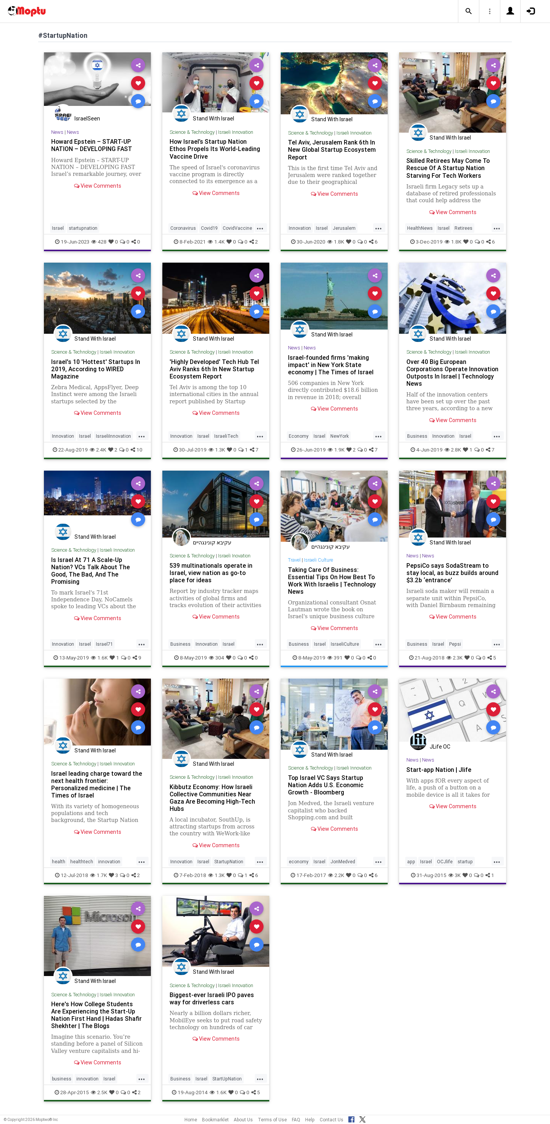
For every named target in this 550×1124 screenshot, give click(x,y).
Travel (294, 560)
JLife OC (440, 746)
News (57, 132)
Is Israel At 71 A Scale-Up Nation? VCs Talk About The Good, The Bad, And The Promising (91, 570)
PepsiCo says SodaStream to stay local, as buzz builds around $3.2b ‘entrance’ (448, 573)
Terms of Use (272, 1119)
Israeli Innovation (236, 132)
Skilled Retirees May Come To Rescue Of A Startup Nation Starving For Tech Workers (448, 168)
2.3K (454, 657)
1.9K (336, 449)
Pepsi (455, 644)
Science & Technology (192, 132)
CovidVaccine (237, 228)
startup (465, 861)
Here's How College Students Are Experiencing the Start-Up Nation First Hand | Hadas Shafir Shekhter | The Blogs (96, 1015)
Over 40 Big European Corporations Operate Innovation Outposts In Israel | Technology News (449, 372)
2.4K (98, 449)
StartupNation (228, 861)
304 (216, 657)
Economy (299, 436)
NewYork (339, 436)
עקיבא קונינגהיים (212, 542)
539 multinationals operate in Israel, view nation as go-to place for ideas (212, 573)
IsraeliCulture (345, 644)
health (58, 861)
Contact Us (331, 1119)
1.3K (217, 449)
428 (99, 241)
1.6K (99, 657)
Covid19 (209, 228)
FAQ (296, 1119)
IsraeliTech (226, 436)
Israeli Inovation (235, 555)
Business (417, 436)
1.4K (216, 241)
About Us (243, 1119)
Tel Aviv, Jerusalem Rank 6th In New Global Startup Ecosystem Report (332, 149)
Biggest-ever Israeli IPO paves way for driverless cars (212, 998)
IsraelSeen (87, 118)
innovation (109, 861)
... (260, 227)
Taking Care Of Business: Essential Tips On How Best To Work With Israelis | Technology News (332, 580)
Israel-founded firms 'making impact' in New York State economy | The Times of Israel (331, 365)
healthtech (81, 861)
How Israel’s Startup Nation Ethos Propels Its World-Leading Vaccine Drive (215, 149)
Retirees (463, 228)
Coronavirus (183, 228)
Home (190, 1119)
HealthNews (420, 228)
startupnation (83, 228)
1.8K (335, 241)
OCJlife (445, 861)
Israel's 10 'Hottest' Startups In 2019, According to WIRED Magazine (96, 369)
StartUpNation (227, 1079)
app (411, 861)
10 (136, 449)
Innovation (300, 228)
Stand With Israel (213, 118)
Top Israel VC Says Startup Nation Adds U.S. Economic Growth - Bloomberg (326, 785)
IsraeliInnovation (113, 436)
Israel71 (104, 644)
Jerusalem (344, 228)
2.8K (453, 449)
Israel (58, 228)
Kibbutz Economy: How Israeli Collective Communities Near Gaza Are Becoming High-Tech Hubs (213, 797)
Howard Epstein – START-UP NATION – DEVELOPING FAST (92, 145)
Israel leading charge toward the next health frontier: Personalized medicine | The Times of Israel (96, 784)
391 (335, 657)
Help (310, 1119)
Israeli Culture (320, 560)
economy (299, 861)
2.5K (99, 1092)
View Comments (97, 185)
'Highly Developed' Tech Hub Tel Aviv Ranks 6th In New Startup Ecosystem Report (214, 369)
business (61, 1079)
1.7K (98, 875)
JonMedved (342, 861)
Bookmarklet (215, 1119)
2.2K (336, 875)
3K (454, 875)
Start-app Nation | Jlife (439, 769)
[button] (468, 11)
